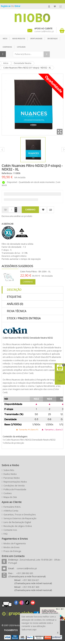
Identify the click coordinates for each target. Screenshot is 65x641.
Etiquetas (14, 297)
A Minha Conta (49, 6)
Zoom (59, 132)
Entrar (17, 6)
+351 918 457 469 (30, 586)
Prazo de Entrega (12, 551)
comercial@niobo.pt (27, 568)
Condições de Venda (14, 485)
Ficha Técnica (16, 311)
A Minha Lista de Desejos (55, 6)
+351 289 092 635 (24, 573)
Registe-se (6, 6)
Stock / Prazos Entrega (24, 318)
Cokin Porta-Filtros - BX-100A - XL (35, 271)
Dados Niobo (10, 473)
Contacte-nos (10, 529)
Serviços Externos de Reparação (20, 518)
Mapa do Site (10, 497)
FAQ (6, 533)
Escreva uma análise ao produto (17, 216)
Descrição (14, 290)
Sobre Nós (9, 470)
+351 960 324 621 (30, 580)
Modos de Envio (12, 547)
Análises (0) (15, 304)
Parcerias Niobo (12, 477)
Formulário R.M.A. (12, 506)
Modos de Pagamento (15, 543)
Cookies (8, 493)
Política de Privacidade (15, 489)
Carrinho (28, 281)
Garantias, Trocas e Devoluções (20, 514)
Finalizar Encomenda (60, 6)
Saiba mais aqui (29, 629)
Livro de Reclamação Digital (17, 522)
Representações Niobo (15, 481)
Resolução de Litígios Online (18, 526)
